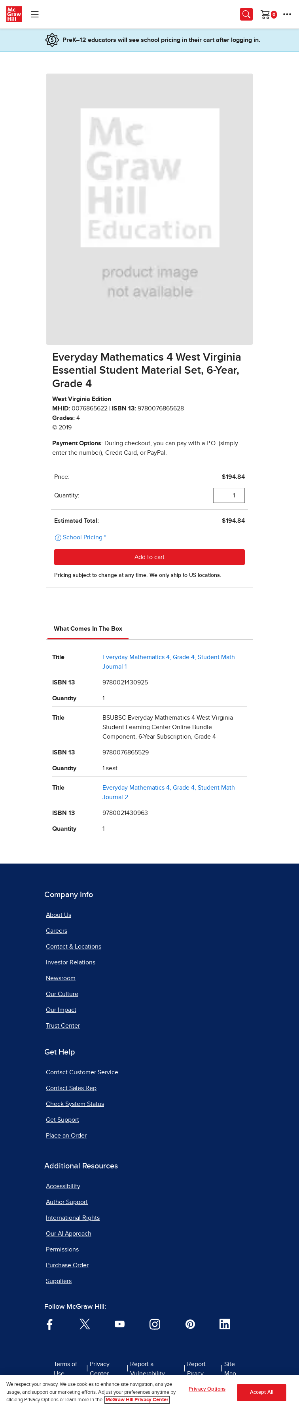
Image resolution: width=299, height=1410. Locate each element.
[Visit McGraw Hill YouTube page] (119, 1324)
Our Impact (61, 1010)
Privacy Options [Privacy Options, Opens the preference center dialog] (207, 1389)
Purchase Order (67, 1265)
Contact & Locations (73, 946)
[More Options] (287, 14)
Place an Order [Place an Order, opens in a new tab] (66, 1135)
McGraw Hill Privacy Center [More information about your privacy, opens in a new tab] (137, 1399)
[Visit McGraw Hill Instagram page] (155, 1324)
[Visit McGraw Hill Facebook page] (49, 1324)
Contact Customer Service (82, 1072)
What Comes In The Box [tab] (88, 629)
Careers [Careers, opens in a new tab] (56, 931)
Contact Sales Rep (71, 1088)
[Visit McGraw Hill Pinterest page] (190, 1324)
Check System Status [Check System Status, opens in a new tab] (75, 1104)
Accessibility (63, 1186)
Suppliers (59, 1281)
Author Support (67, 1202)
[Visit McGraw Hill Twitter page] (84, 1324)
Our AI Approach (68, 1233)
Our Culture (62, 994)
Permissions (62, 1249)
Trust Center (63, 1026)
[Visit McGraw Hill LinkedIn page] (225, 1324)
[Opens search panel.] (246, 14)
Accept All (261, 1392)
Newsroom (61, 978)
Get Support (62, 1120)
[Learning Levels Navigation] (34, 14)
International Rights (73, 1218)
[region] (149, 1392)
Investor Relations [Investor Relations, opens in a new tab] (70, 962)
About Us (58, 915)
